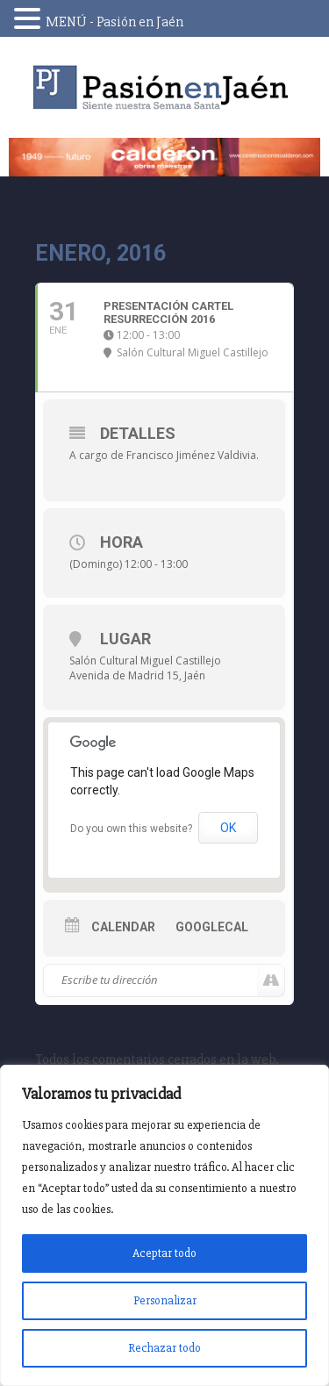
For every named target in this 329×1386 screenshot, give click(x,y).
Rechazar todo (164, 1347)
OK (228, 828)
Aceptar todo (164, 1253)
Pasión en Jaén (165, 87)
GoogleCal (211, 927)
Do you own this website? (131, 828)
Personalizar (165, 1300)
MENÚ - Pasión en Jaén (114, 22)
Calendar (123, 927)
